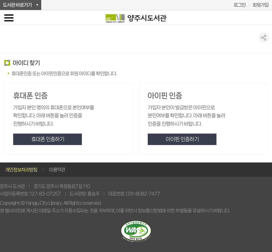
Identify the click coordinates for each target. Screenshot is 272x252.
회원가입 (261, 4)
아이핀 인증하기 (182, 139)
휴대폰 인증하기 (47, 139)
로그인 (240, 4)
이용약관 (57, 169)
